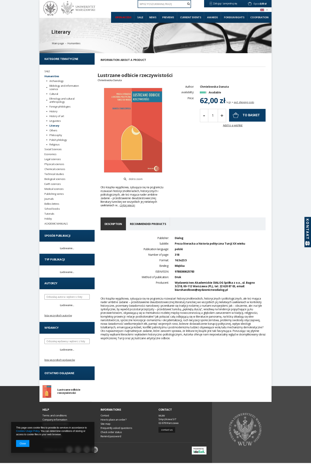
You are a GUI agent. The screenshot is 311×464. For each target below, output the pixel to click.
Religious (54, 144)
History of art (56, 116)
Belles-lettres (51, 204)
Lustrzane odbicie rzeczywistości (68, 391)
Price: (190, 100)
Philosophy (55, 135)
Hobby (48, 218)
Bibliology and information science (64, 87)
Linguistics (55, 121)
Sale (140, 17)
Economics (50, 154)
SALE (47, 71)
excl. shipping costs (244, 104)
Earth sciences (52, 184)
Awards (212, 17)
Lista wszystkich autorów (58, 315)
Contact (165, 410)
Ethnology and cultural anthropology (61, 100)
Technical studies (54, 174)
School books (52, 208)
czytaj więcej (127, 196)
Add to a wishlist (233, 127)
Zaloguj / (218, 3)
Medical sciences (54, 189)
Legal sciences (52, 159)
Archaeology (56, 81)
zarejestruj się (230, 3)
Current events (190, 17)
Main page (58, 43)
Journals (49, 199)
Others (53, 130)
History (53, 111)
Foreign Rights (234, 17)
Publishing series (54, 194)
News (152, 17)
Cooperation (259, 17)
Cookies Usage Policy (27, 430)
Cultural (53, 94)
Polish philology (58, 140)
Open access (123, 17)
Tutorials (49, 213)
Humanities (73, 43)
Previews (168, 17)
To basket (251, 117)
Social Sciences (53, 149)
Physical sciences (54, 164)
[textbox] (164, 4)
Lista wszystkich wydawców (59, 360)
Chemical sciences (54, 169)
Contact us (167, 430)
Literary (60, 31)
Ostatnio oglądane (59, 373)
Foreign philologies (59, 106)
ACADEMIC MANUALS (56, 223)
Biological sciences (54, 179)
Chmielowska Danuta (214, 89)
